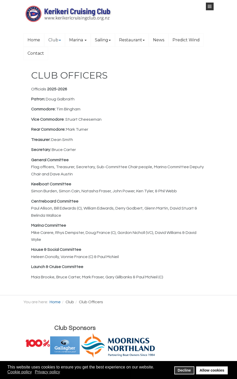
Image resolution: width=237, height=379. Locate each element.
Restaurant (132, 39)
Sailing (103, 39)
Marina (78, 39)
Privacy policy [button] (47, 372)
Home (34, 39)
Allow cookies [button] (212, 370)
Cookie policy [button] (19, 372)
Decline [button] (184, 370)
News (158, 39)
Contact (36, 53)
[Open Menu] (210, 6)
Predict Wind (186, 39)
